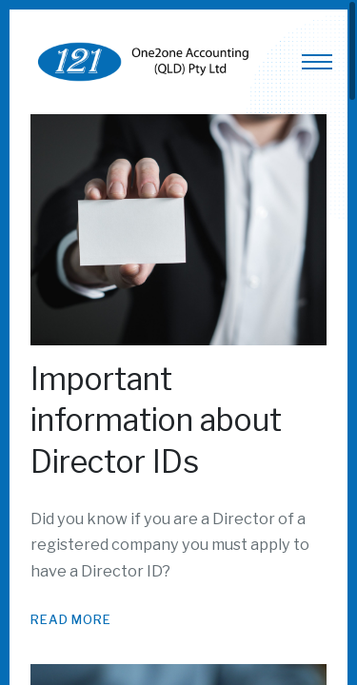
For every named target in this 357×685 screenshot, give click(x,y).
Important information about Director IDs (156, 420)
